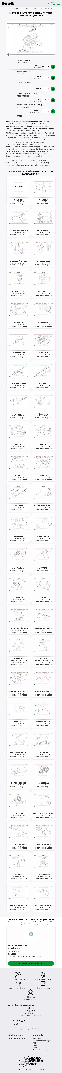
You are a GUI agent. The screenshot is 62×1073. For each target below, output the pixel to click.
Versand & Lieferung (40, 1050)
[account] (48, 3)
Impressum (37, 1047)
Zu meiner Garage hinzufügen (31, 963)
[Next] (35, 8)
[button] (31, 934)
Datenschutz (38, 1045)
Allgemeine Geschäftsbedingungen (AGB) (42, 1040)
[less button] (43, 67)
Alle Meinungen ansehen (31, 1016)
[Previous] (27, 8)
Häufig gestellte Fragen (17, 1038)
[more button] (48, 67)
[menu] (58, 3)
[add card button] (53, 67)
